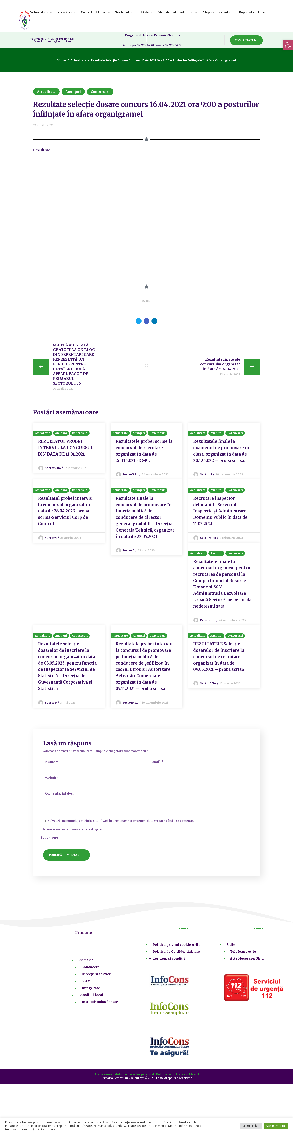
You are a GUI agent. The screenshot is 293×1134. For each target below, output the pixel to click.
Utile (231, 945)
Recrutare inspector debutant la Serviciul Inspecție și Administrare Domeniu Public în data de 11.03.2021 (220, 511)
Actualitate (78, 60)
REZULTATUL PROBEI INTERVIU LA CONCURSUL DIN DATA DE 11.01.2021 (65, 448)
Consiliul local (90, 996)
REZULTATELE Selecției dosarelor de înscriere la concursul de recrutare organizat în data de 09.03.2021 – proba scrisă (218, 657)
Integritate (91, 989)
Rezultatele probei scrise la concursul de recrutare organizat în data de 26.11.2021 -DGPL (144, 451)
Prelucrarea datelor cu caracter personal (124, 1075)
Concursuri (100, 92)
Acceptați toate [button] (276, 1126)
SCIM (86, 982)
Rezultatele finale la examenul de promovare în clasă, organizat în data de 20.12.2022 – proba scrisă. (221, 451)
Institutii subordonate (100, 1003)
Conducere (91, 968)
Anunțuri (73, 92)
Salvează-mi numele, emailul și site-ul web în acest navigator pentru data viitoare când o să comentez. (121, 821)
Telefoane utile (243, 952)
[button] (246, 40)
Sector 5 (206, 474)
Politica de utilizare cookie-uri (177, 1075)
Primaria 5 (207, 621)
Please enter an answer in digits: (73, 830)
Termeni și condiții (169, 959)
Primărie (85, 961)
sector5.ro (53, 468)
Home (61, 60)
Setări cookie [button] (250, 1126)
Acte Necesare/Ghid (247, 959)
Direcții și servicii (96, 975)
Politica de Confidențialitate (176, 952)
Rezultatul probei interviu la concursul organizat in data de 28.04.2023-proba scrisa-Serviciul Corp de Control (65, 511)
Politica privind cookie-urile (176, 945)
